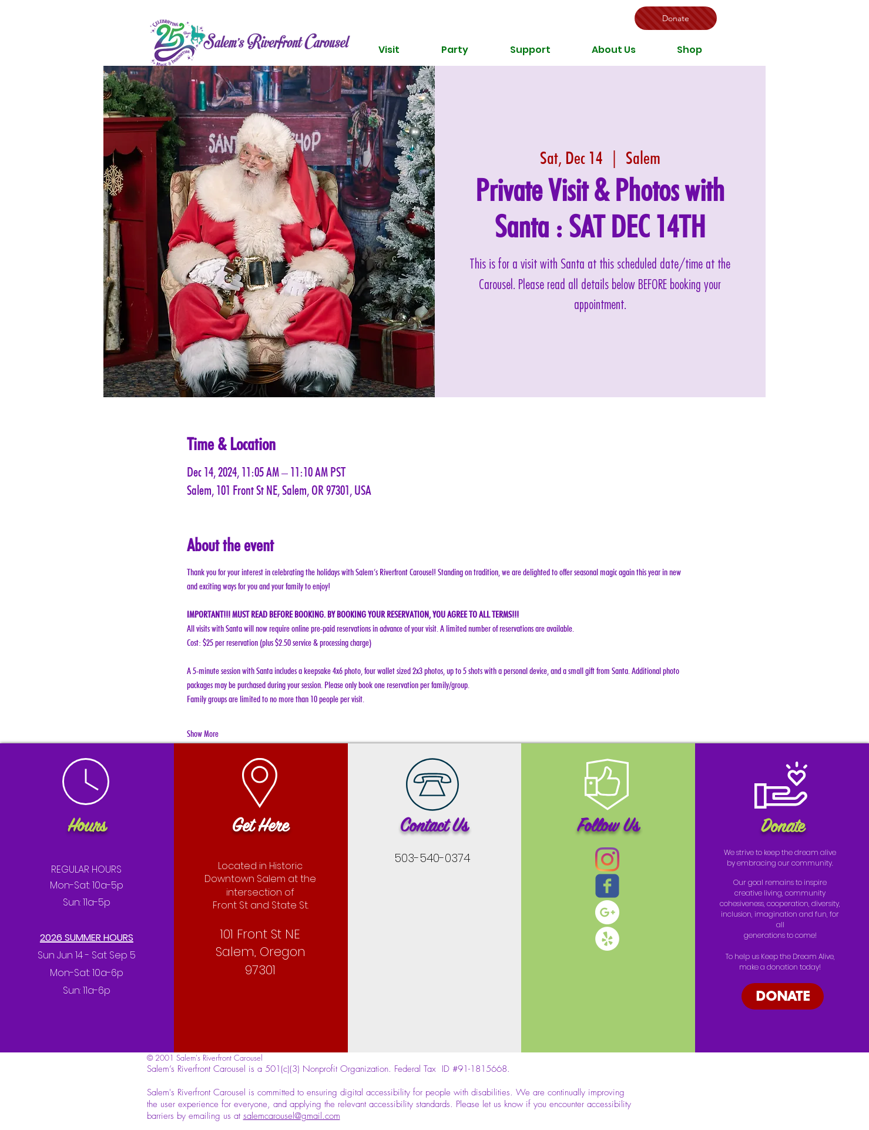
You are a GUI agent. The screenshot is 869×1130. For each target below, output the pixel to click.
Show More (203, 733)
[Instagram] (607, 859)
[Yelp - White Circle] (607, 939)
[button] (389, 49)
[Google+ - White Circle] (607, 912)
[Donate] (676, 18)
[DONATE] (782, 996)
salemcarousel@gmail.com (291, 1116)
